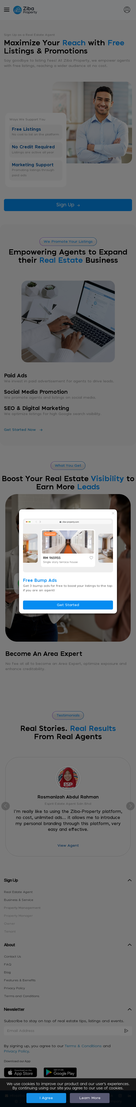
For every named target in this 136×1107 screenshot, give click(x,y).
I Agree (46, 1098)
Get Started (68, 605)
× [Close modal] (113, 513)
